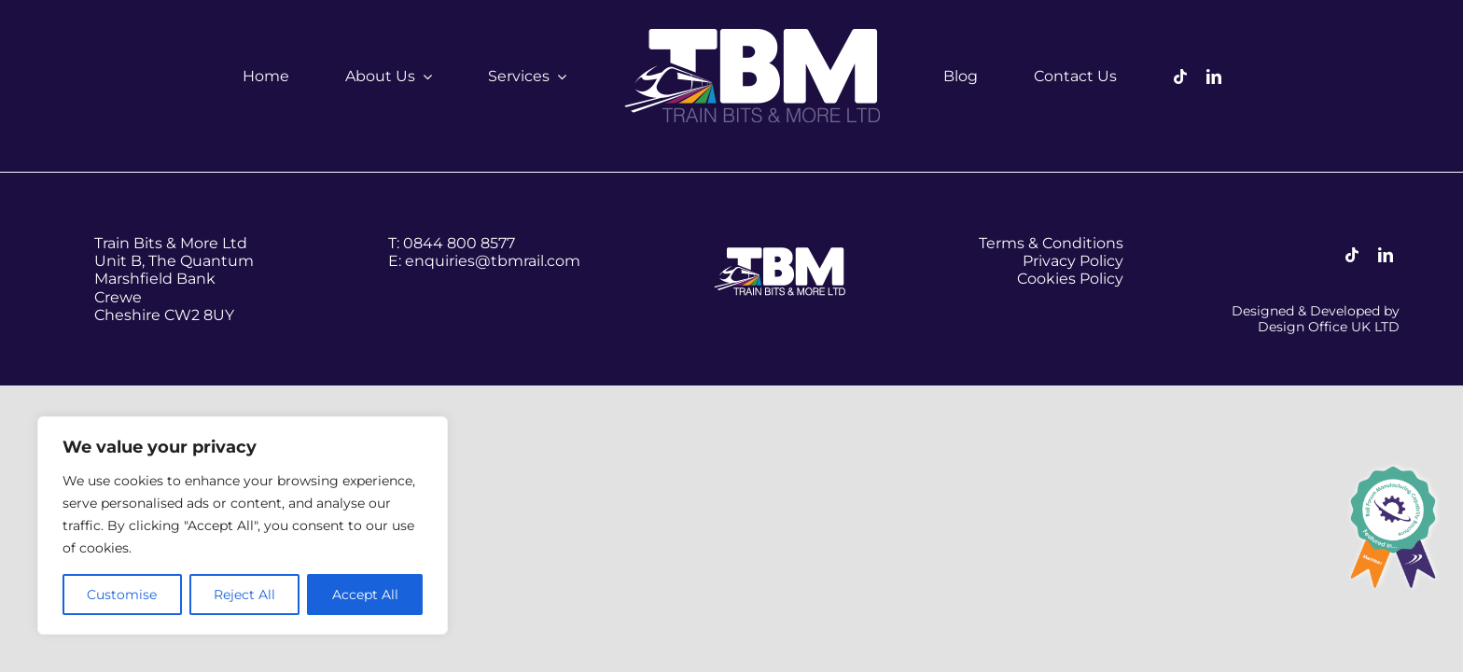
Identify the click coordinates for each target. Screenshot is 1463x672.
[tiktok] (1180, 76)
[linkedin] (1213, 76)
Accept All (365, 594)
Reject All (244, 594)
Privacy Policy (1073, 261)
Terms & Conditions (1051, 243)
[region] (242, 525)
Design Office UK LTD (1329, 326)
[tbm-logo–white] (754, 35)
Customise (122, 594)
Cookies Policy (1070, 278)
